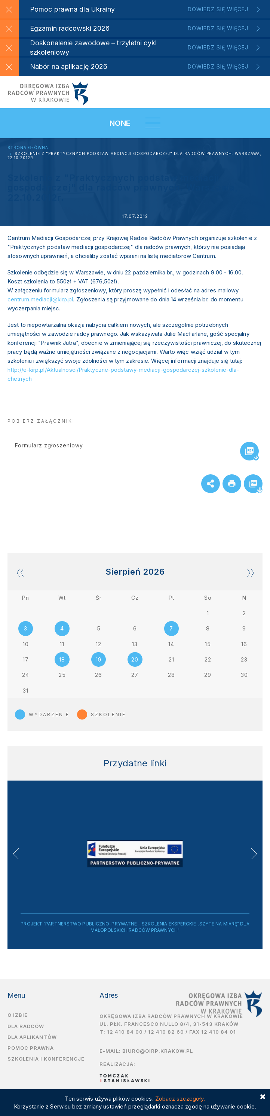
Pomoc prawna (30, 1049)
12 (98, 644)
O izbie (17, 1016)
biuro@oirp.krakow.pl (157, 1052)
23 (244, 660)
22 (208, 660)
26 (98, 676)
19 (99, 660)
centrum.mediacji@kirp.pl (40, 299)
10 (26, 644)
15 (208, 644)
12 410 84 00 (125, 1033)
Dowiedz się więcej (218, 9)
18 (62, 660)
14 (171, 644)
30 (244, 676)
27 (134, 676)
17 (26, 660)
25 (62, 676)
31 (25, 691)
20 (134, 660)
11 (62, 644)
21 (171, 660)
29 (207, 676)
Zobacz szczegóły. (180, 1098)
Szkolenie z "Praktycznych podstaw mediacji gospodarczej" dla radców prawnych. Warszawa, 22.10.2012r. (134, 156)
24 (25, 676)
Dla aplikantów (32, 1039)
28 (171, 676)
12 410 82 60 (166, 1033)
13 (135, 644)
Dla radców (25, 1028)
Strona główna (27, 148)
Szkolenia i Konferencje (46, 1061)
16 (244, 644)
